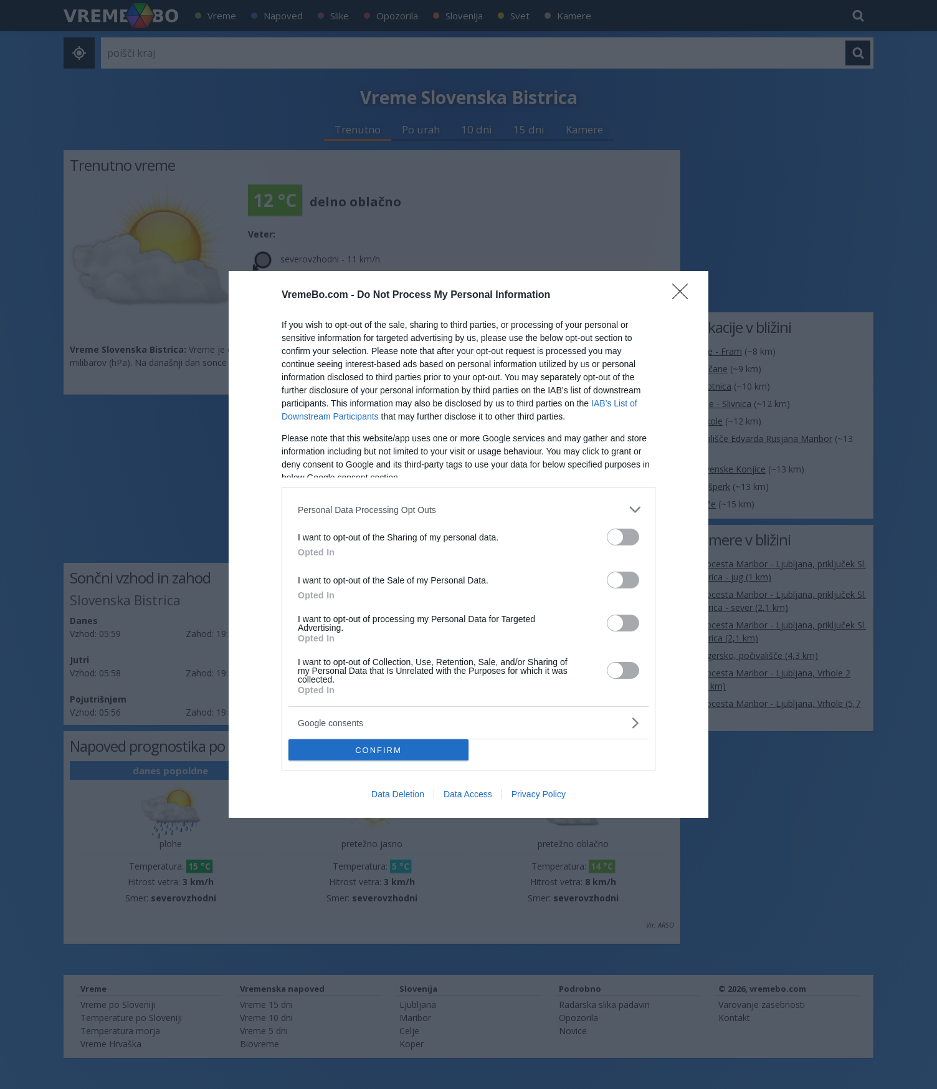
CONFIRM (378, 750)
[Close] (684, 295)
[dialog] (468, 544)
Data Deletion (397, 794)
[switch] (623, 537)
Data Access (468, 794)
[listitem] (468, 509)
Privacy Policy (538, 794)
